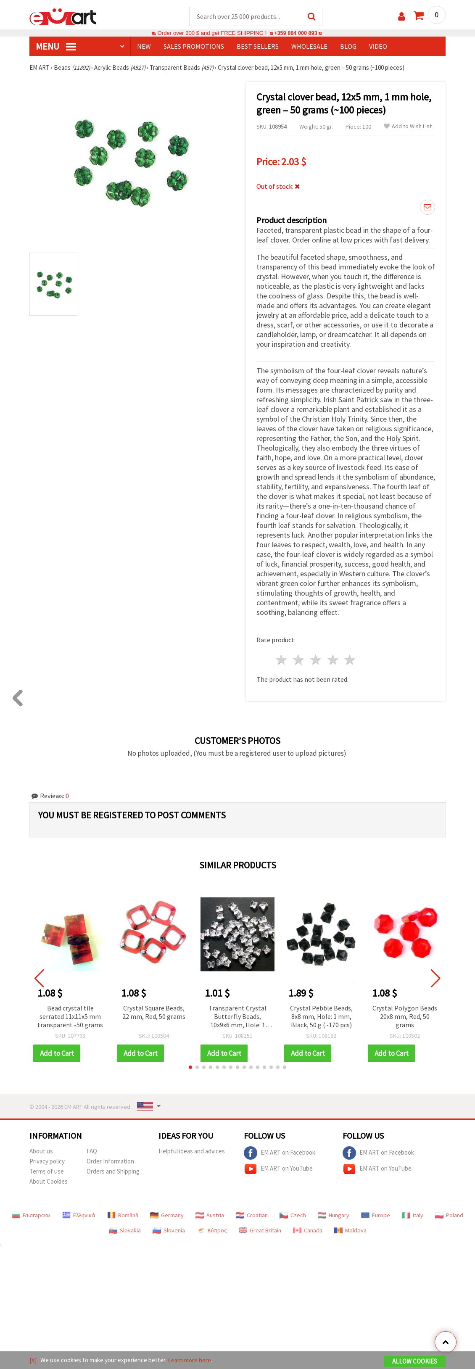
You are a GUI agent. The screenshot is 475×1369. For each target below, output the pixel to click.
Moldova (350, 1231)
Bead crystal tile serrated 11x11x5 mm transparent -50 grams (70, 1016)
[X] (33, 1360)
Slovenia (169, 1230)
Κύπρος (212, 1231)
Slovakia (125, 1230)
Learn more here (189, 1360)
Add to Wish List (408, 127)
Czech (293, 1215)
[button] (190, 1067)
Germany (167, 1215)
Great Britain (260, 1231)
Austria (209, 1215)
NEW (144, 46)
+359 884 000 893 (295, 33)
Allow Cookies (414, 1361)
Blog (348, 46)
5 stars (350, 660)
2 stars (299, 660)
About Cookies (48, 1182)
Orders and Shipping (113, 1172)
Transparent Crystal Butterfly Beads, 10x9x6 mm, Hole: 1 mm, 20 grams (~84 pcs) (237, 1017)
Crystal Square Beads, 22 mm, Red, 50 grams (153, 1012)
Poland (449, 1215)
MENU (56, 47)
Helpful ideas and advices (191, 1151)
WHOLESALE (309, 46)
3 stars (316, 660)
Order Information (110, 1162)
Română (122, 1215)
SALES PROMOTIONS (194, 46)
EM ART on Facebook (279, 1153)
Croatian (252, 1215)
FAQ (92, 1151)
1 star (281, 660)
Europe (375, 1215)
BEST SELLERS (258, 46)
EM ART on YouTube (278, 1169)
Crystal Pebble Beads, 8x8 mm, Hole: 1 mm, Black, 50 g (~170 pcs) (321, 1016)
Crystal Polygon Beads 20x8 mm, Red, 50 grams (404, 1016)
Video (378, 46)
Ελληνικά (78, 1215)
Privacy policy (47, 1162)
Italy (412, 1215)
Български (31, 1215)
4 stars (333, 660)
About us (41, 1151)
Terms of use (46, 1172)
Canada (307, 1231)
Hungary (333, 1215)
